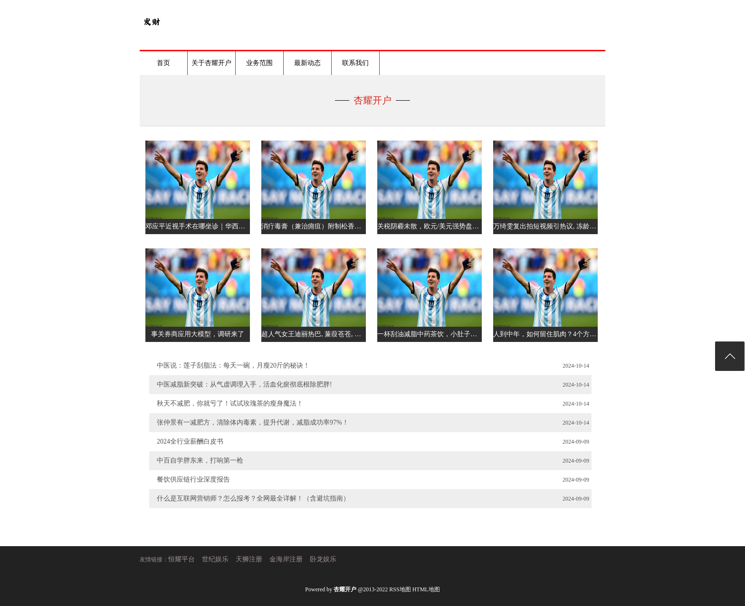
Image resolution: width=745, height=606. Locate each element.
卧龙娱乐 (323, 559)
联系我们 (355, 62)
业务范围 (259, 62)
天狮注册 (249, 559)
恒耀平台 (181, 559)
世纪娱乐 (215, 559)
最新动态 (307, 62)
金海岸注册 (286, 559)
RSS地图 (400, 589)
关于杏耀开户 (211, 62)
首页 (163, 62)
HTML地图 (426, 589)
